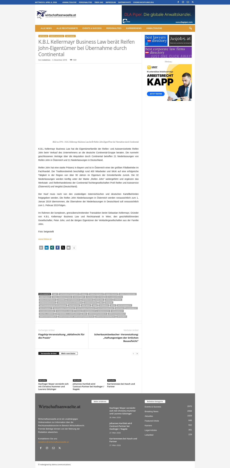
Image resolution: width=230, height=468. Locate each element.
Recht (113, 305)
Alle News (46, 28)
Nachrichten (74, 305)
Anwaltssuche (69, 2)
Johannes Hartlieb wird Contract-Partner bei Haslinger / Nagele (88, 386)
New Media (86, 305)
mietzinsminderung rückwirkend (53, 305)
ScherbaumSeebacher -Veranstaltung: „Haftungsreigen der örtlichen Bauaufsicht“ (116, 338)
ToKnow (78, 311)
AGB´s (55, 294)
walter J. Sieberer (47, 314)
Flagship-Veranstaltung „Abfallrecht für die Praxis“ (61, 336)
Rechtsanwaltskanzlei (86, 308)
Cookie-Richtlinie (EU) (143, 2)
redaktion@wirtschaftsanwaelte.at (53, 442)
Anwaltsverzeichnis (128, 294)
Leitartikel (149, 435)
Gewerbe (61, 300)
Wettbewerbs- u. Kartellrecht (68, 314)
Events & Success (92, 28)
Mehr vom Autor (68, 353)
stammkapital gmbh (65, 311)
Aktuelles (43, 36)
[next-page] (137, 353)
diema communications (62, 297)
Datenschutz (124, 2)
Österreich (103, 305)
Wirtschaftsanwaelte (97, 314)
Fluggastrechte (115, 297)
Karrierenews (134, 28)
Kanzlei (109, 300)
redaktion (46, 60)
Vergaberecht (117, 311)
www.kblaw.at (45, 239)
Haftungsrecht (73, 300)
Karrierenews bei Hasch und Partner (121, 385)
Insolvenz (99, 300)
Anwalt (84, 294)
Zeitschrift (121, 317)
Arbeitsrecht (45, 297)
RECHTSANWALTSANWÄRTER (64, 308)
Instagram (70, 36)
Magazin (108, 303)
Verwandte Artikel (49, 353)
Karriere (117, 300)
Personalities (85, 2)
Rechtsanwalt (45, 308)
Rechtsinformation (105, 308)
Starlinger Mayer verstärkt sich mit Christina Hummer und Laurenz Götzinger (53, 386)
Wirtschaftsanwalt (117, 314)
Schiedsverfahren (47, 311)
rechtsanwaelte (124, 305)
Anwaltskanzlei (96, 294)
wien (84, 314)
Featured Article (152, 421)
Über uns (98, 2)
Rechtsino (120, 308)
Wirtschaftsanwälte (48, 317)
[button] (190, 28)
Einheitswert (79, 297)
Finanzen (103, 297)
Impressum (111, 2)
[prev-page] (133, 353)
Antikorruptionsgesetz (69, 294)
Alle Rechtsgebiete (67, 28)
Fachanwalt (92, 297)
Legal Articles (151, 430)
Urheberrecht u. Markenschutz (96, 311)
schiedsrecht (131, 308)
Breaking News (151, 411)
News (95, 305)
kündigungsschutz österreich (70, 303)
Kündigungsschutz (47, 303)
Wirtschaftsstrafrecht (105, 317)
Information (87, 300)
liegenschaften (90, 303)
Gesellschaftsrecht (47, 300)
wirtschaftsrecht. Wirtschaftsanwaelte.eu (76, 317)
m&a (101, 303)
